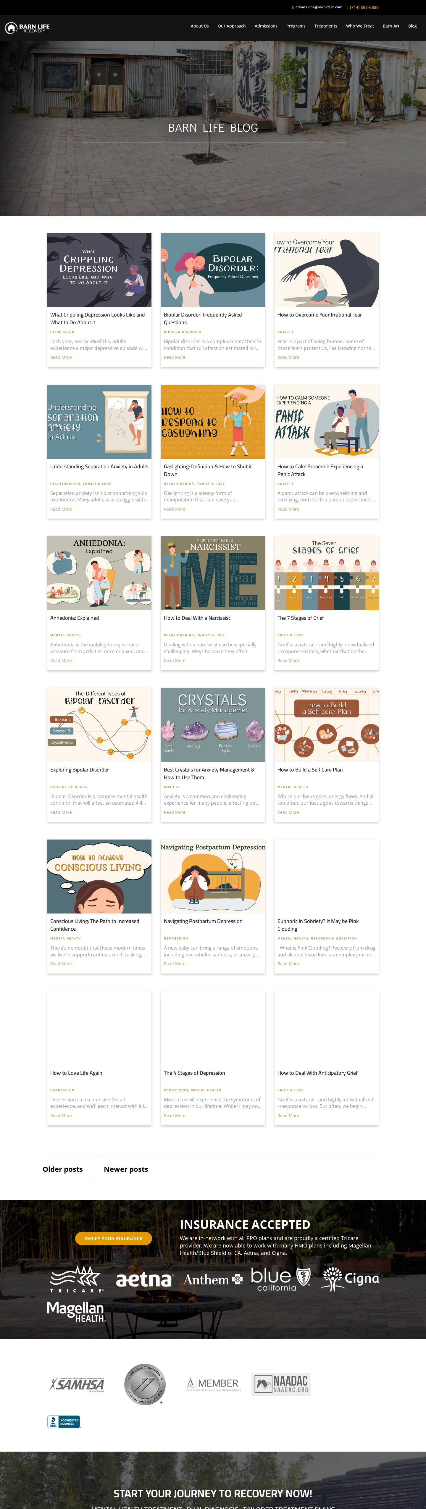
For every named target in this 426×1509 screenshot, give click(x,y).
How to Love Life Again (76, 1073)
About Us (200, 26)
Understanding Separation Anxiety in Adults (99, 466)
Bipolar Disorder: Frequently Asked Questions (203, 318)
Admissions (266, 26)
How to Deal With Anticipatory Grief (317, 1073)
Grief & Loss (290, 635)
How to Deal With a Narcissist (197, 618)
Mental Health (65, 635)
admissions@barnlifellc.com (319, 7)
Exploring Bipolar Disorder (79, 769)
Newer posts (126, 1169)
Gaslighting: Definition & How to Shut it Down (208, 470)
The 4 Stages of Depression (194, 1073)
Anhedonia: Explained (74, 618)
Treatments (325, 26)
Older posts (63, 1169)
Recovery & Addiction (334, 938)
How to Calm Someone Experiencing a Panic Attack (320, 470)
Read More (61, 357)
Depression (62, 332)
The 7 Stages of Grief (300, 618)
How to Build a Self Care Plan (310, 769)
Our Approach (232, 26)
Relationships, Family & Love (81, 484)
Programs (296, 26)
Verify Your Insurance (113, 1238)
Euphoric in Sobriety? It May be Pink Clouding (318, 925)
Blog (412, 26)
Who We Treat (360, 26)
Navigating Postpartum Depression (203, 921)
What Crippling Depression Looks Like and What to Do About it (97, 318)
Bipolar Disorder (182, 332)
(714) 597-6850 (364, 7)
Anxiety (285, 332)
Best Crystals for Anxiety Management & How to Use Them (209, 773)
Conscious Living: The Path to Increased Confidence (94, 925)
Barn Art (391, 26)
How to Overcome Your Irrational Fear (319, 314)
